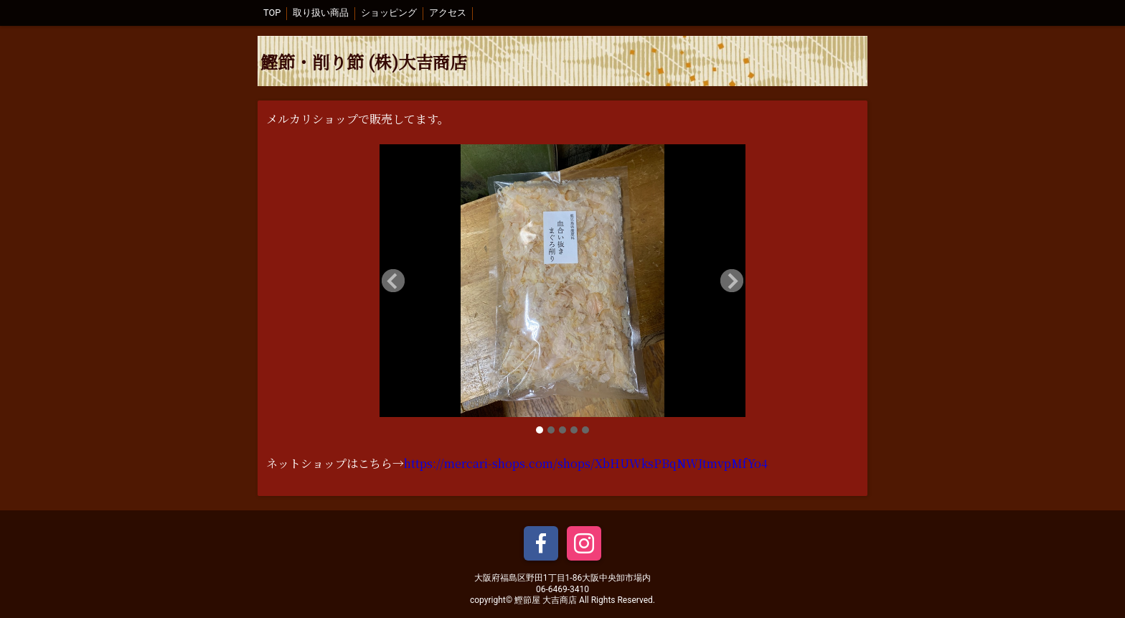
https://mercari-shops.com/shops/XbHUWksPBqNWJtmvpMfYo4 (586, 463)
